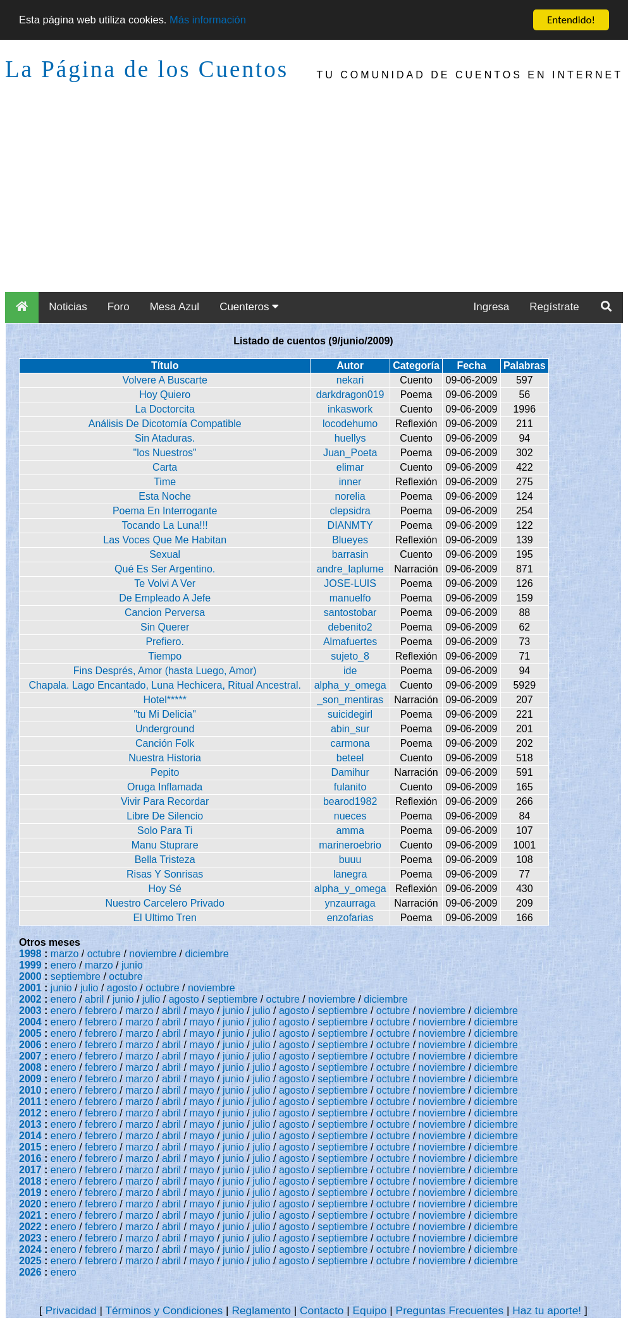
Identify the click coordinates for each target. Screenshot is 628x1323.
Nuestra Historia (164, 757)
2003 (30, 1010)
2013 (30, 1124)
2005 (30, 1033)
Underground (164, 728)
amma (350, 830)
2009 (30, 1078)
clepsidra (350, 510)
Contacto (321, 1310)
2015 (30, 1147)
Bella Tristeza (165, 859)
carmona (349, 743)
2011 (30, 1101)
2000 (30, 976)
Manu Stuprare (165, 845)
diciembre (206, 953)
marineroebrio (350, 845)
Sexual (164, 554)
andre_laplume (350, 569)
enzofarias (350, 917)
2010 (30, 1090)
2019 (30, 1192)
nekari (350, 380)
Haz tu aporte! (546, 1310)
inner (350, 481)
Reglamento (260, 1310)
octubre (104, 953)
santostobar (350, 612)
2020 (30, 1204)
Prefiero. (164, 641)
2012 (30, 1113)
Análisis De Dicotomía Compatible (165, 423)
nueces (350, 816)
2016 (30, 1158)
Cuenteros (249, 307)
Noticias (68, 307)
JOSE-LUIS (350, 583)
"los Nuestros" (165, 452)
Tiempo (165, 656)
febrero (101, 1010)
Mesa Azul (174, 307)
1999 (30, 965)
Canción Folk (164, 743)
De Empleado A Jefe (165, 598)
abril (94, 999)
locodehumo (350, 423)
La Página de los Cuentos (146, 69)
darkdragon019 (350, 394)
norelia (350, 496)
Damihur (350, 772)
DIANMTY (350, 525)
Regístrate (554, 307)
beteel (350, 757)
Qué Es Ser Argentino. (164, 569)
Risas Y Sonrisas (164, 874)
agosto (122, 987)
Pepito (165, 772)
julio (89, 987)
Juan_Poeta (350, 452)
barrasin (350, 554)
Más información (214, 21)
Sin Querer (164, 627)
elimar (350, 467)
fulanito (350, 787)
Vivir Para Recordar (165, 801)
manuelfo (350, 598)
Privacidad (71, 1310)
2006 (30, 1044)
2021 (30, 1215)
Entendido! (571, 20)
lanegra (350, 874)
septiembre (76, 976)
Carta (164, 467)
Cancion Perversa (165, 612)
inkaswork (350, 409)
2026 (30, 1272)
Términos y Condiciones (164, 1310)
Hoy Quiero (164, 394)
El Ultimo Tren (164, 917)
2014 (30, 1135)
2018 (30, 1181)
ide (350, 670)
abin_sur (350, 728)
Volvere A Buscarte (165, 380)
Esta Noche (165, 496)
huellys (350, 438)
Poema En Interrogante (165, 510)
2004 (30, 1022)
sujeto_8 (350, 656)
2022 (30, 1226)
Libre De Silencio (164, 816)
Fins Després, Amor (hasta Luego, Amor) (165, 670)
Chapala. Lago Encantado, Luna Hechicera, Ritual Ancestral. (164, 685)
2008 (30, 1067)
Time (165, 481)
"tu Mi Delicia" (164, 714)
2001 (30, 987)
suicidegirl (350, 714)
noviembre (152, 953)
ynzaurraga (350, 903)
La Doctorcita (165, 409)
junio (132, 965)
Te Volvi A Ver (164, 583)
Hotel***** (164, 699)
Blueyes (350, 540)
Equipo (369, 1310)
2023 (30, 1238)
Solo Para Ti (164, 830)
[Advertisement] (314, 197)
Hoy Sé (164, 888)
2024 (30, 1249)
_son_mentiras (350, 699)
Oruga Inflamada (164, 787)
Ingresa (492, 307)
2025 (30, 1260)
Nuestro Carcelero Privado (165, 903)
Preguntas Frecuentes (450, 1310)
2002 (30, 999)
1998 (30, 953)
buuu (350, 859)
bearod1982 (350, 801)
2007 (30, 1056)
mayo (202, 1010)
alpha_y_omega (350, 685)
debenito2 (350, 627)
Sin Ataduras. (165, 438)
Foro (119, 307)
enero (64, 965)
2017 (30, 1169)
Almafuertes (350, 641)
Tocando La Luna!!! (165, 525)
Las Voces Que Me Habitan (164, 540)
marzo (64, 953)
